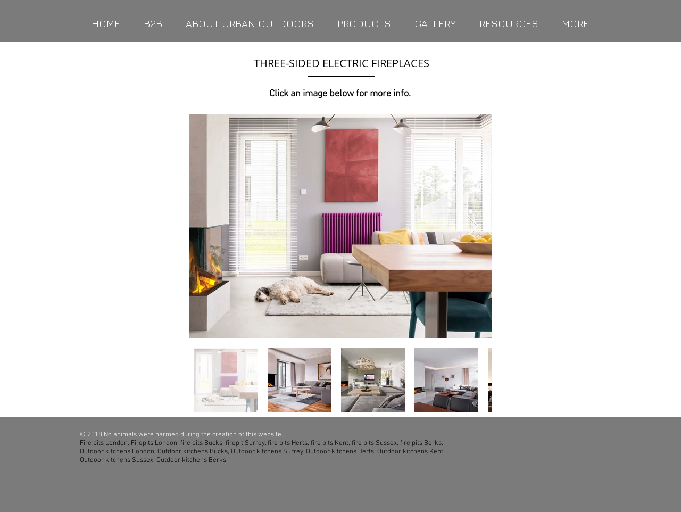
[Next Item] (473, 226)
